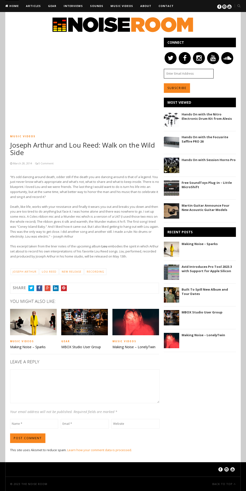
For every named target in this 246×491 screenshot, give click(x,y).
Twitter (31, 288)
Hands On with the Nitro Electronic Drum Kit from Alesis (207, 116)
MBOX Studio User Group (81, 347)
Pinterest (64, 288)
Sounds (96, 6)
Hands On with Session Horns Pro (209, 160)
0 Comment (46, 163)
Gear (52, 6)
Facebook (39, 288)
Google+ (47, 288)
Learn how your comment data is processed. (99, 450)
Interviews (73, 6)
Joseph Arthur (25, 271)
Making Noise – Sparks (28, 347)
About (145, 6)
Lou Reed (49, 271)
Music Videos (122, 6)
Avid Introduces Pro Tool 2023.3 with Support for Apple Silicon (207, 268)
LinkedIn (56, 288)
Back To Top (223, 483)
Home (13, 6)
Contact (166, 6)
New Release (71, 271)
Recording (95, 271)
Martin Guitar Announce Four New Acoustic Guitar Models (205, 207)
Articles (33, 6)
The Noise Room (34, 483)
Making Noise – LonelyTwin (133, 347)
